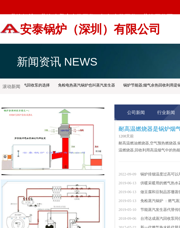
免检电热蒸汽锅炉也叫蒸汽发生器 (87, 85)
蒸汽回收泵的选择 (35, 85)
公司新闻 (136, 112)
